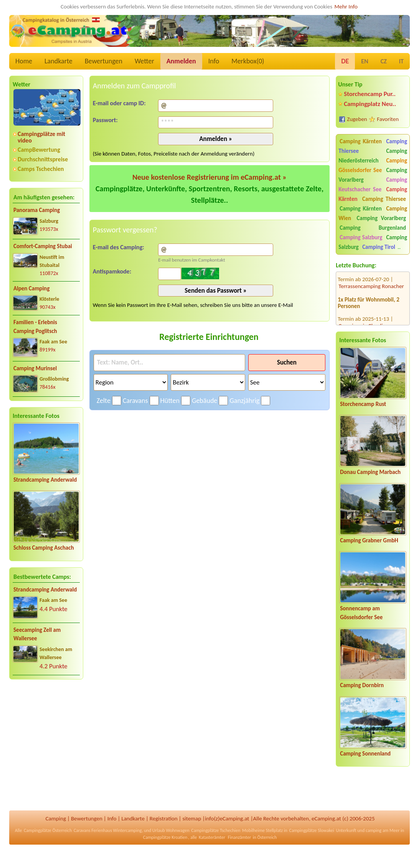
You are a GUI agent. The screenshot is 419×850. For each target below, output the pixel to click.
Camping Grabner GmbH (369, 540)
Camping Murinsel (35, 368)
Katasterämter (212, 837)
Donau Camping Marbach (370, 472)
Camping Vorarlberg (381, 218)
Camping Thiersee (384, 199)
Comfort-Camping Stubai (42, 246)
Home (23, 61)
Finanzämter (239, 837)
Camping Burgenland (373, 227)
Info (213, 61)
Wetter (144, 61)
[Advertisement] (46, 746)
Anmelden (181, 61)
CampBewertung (39, 149)
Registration (164, 818)
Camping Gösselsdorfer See (372, 165)
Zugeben (357, 119)
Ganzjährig (244, 400)
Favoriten (388, 119)
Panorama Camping (36, 210)
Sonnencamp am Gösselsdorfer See (361, 613)
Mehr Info (346, 6)
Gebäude (204, 400)
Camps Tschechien (41, 168)
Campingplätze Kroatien (165, 837)
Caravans (135, 400)
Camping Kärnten (361, 141)
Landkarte (59, 61)
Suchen (287, 362)
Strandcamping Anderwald (45, 479)
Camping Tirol (378, 247)
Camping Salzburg (361, 237)
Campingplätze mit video (41, 137)
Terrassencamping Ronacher (371, 278)
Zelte (104, 400)
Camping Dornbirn (362, 685)
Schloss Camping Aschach (43, 547)
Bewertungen (103, 61)
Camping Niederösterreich (372, 155)
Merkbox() (247, 61)
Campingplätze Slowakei (311, 830)
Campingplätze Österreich (48, 830)
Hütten (170, 400)
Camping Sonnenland (365, 753)
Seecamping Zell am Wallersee (37, 634)
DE (345, 61)
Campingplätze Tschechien (215, 830)
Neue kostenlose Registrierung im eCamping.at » (209, 177)
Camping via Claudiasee (365, 318)
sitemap (191, 818)
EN (364, 61)
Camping (56, 818)
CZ (384, 61)
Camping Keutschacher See (372, 184)
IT (401, 61)
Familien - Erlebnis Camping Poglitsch (35, 327)
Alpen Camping (31, 288)
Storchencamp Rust (363, 404)
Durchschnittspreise (43, 159)
